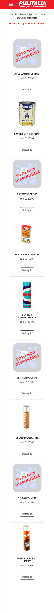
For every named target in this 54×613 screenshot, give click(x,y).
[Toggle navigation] (11, 4)
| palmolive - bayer (34, 23)
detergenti (15, 23)
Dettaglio (27, 89)
